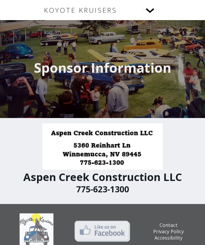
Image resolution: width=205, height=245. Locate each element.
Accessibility (168, 239)
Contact (168, 226)
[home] (80, 10)
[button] (139, 10)
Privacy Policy (168, 232)
